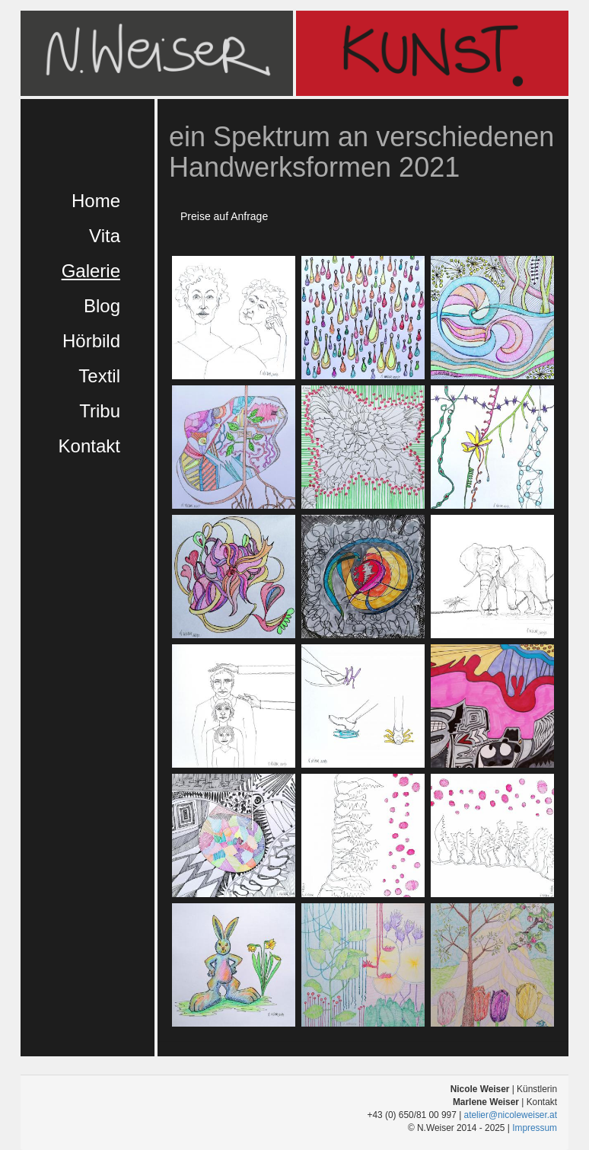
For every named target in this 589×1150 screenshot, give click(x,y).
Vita (104, 235)
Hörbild (91, 341)
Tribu (99, 411)
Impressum (534, 1128)
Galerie (91, 270)
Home (96, 200)
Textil (99, 376)
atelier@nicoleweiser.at (510, 1115)
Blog (102, 305)
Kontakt (89, 446)
